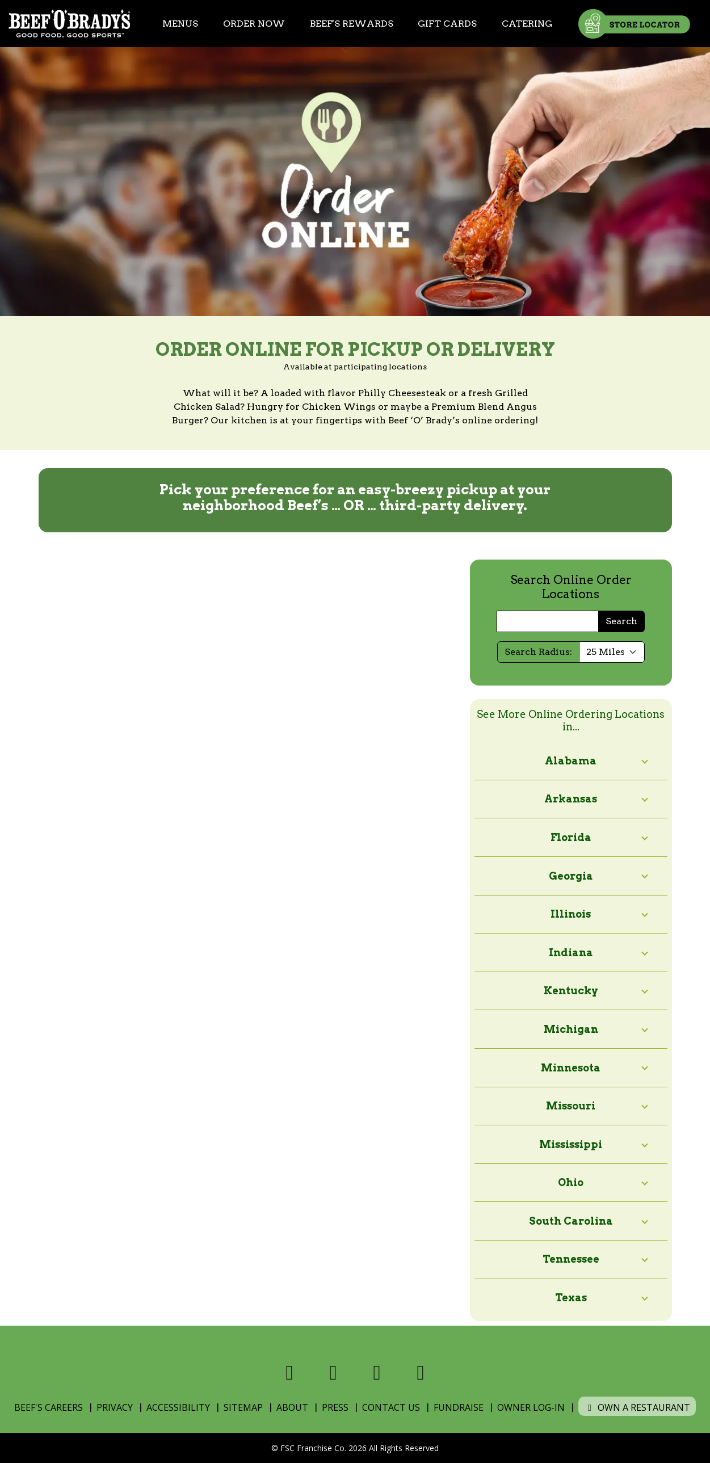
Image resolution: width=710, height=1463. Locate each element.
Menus (180, 23)
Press (335, 1407)
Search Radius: (538, 651)
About (292, 1407)
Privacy (114, 1407)
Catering (527, 23)
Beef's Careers (48, 1407)
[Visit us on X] (333, 1372)
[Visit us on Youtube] (421, 1372)
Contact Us (391, 1407)
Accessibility (178, 1407)
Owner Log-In (531, 1407)
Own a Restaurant (637, 1407)
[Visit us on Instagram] (377, 1372)
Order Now (254, 23)
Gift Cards (447, 23)
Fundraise (459, 1407)
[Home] (69, 23)
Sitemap (243, 1407)
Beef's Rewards (351, 23)
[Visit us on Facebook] (290, 1372)
